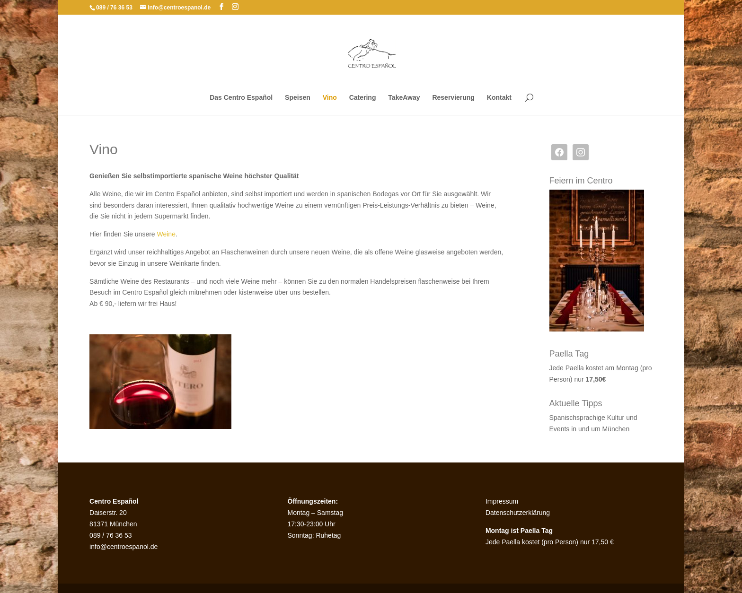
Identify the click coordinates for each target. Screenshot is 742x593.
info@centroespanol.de (123, 546)
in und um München (600, 429)
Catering (362, 97)
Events (560, 429)
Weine (166, 234)
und (631, 417)
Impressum (502, 501)
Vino (330, 97)
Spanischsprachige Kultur (588, 417)
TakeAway (404, 97)
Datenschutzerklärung (518, 512)
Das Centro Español (241, 97)
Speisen (297, 97)
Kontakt (499, 97)
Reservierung (453, 97)
